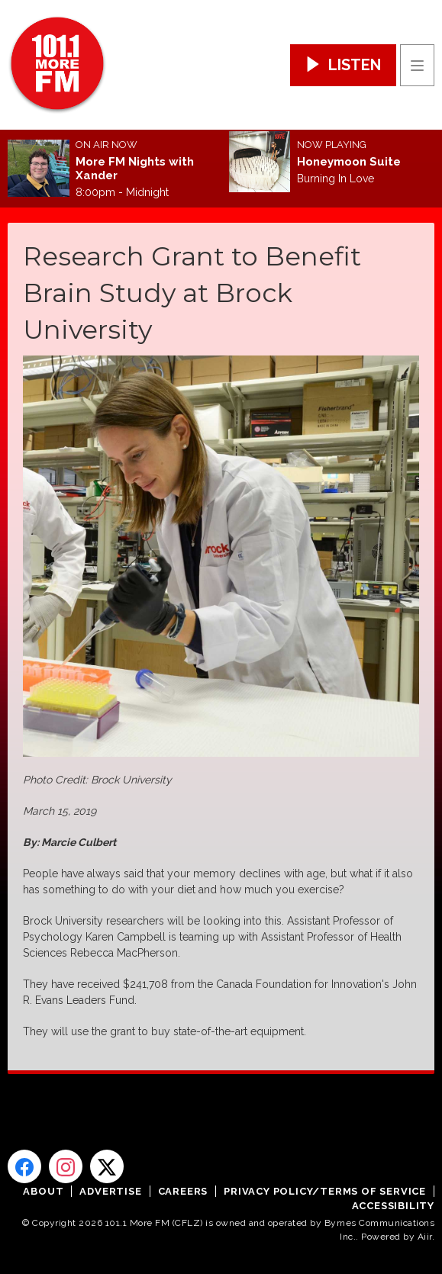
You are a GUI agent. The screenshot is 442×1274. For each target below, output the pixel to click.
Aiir (425, 1236)
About (43, 1191)
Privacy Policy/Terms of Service (325, 1191)
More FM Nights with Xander (135, 168)
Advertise (110, 1191)
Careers (183, 1191)
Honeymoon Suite (349, 162)
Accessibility (393, 1205)
